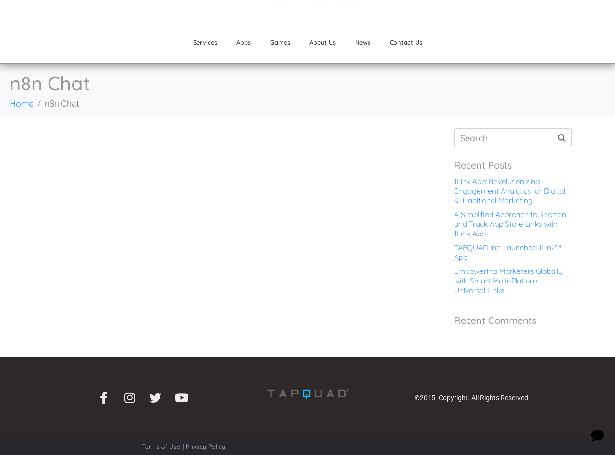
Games (280, 42)
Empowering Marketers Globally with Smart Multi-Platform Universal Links (508, 280)
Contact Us (406, 42)
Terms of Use (161, 446)
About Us (322, 42)
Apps (243, 42)
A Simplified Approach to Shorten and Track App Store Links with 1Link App (510, 223)
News (362, 42)
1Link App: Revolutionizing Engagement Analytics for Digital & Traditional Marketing (509, 190)
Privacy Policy (205, 446)
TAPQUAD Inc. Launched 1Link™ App (507, 252)
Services (205, 42)
